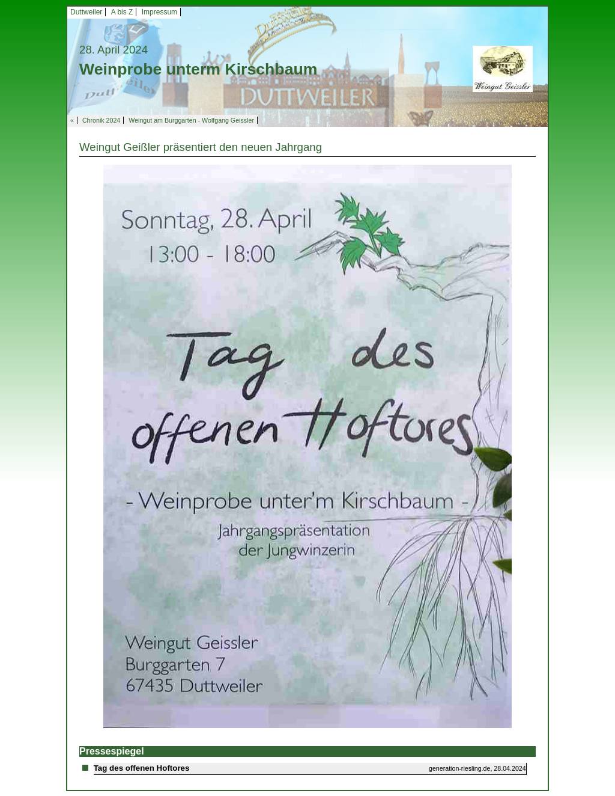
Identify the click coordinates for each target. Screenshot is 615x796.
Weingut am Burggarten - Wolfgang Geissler (191, 120)
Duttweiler (86, 12)
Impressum (159, 12)
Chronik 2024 (101, 120)
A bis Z (122, 12)
